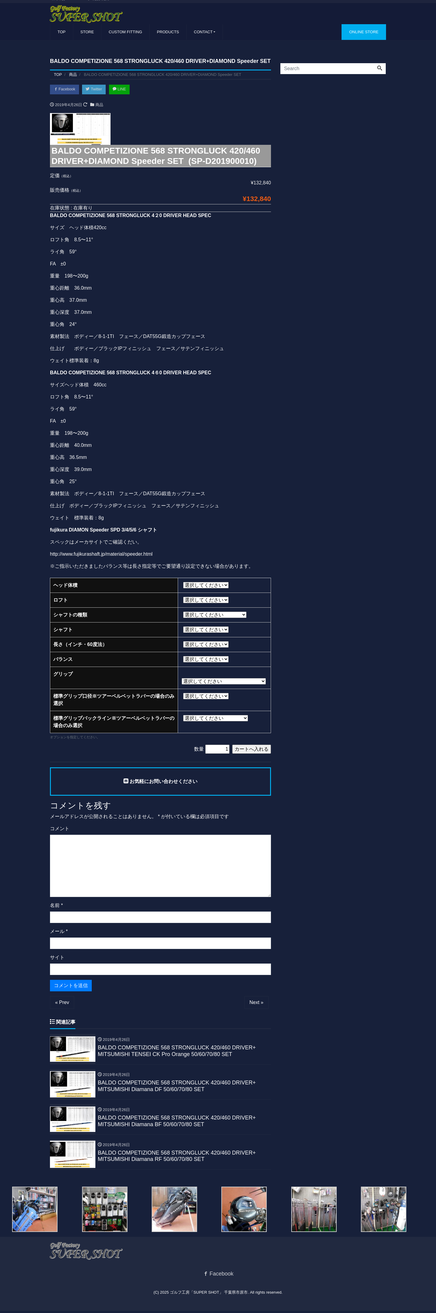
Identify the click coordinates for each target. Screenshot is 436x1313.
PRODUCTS (168, 32)
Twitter (96, 89)
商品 (99, 105)
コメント (59, 829)
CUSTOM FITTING (125, 32)
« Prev (62, 1003)
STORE (87, 32)
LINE (122, 89)
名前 (56, 905)
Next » (256, 1003)
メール (59, 931)
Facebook (65, 89)
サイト (57, 957)
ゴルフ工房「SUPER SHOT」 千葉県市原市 (209, 1294)
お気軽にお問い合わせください (160, 781)
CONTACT (203, 32)
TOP (62, 32)
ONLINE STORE (363, 32)
